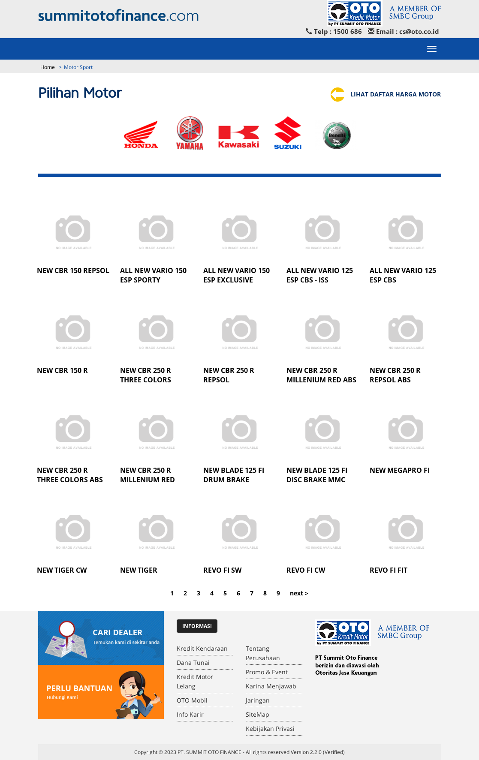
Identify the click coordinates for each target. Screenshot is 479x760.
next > (299, 593)
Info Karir (190, 714)
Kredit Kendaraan (202, 648)
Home (47, 67)
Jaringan (258, 700)
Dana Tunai (193, 662)
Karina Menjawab (271, 686)
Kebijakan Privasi (270, 728)
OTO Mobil (192, 700)
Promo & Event (267, 672)
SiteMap (257, 714)
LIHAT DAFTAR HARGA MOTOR (385, 94)
